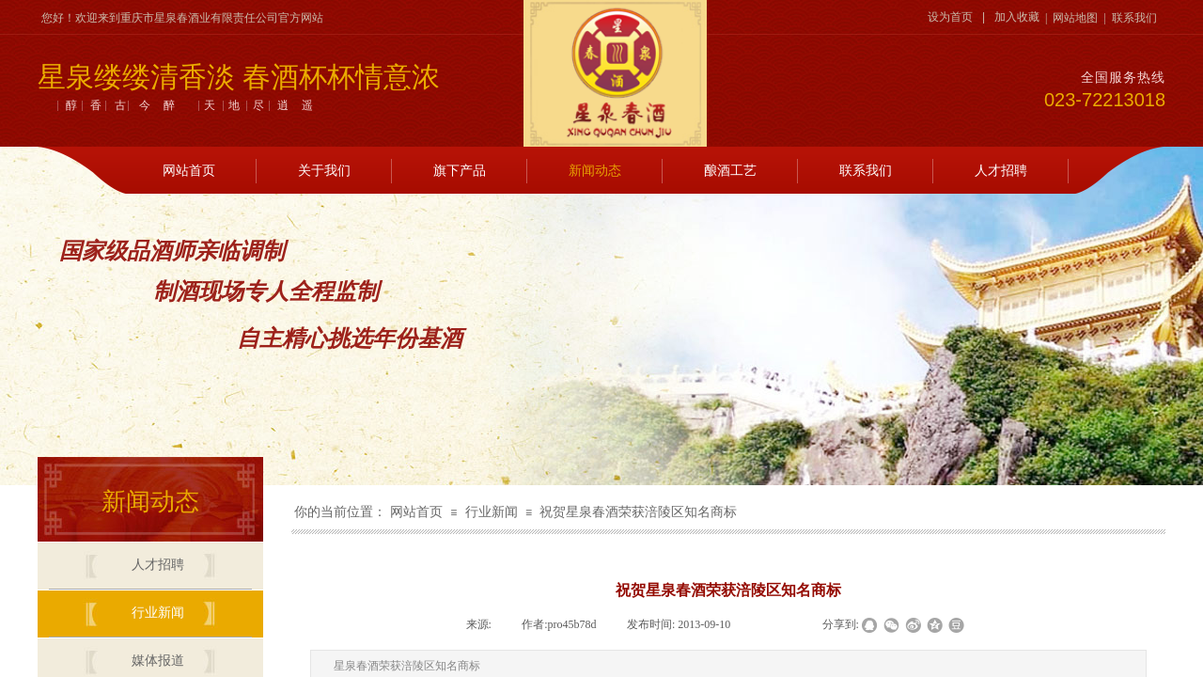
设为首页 (950, 17)
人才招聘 (1001, 171)
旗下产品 (459, 171)
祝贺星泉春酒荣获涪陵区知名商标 (638, 512)
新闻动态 (595, 171)
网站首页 (189, 171)
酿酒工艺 (730, 171)
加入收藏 (1016, 17)
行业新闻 (491, 512)
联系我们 (865, 171)
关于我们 (324, 171)
